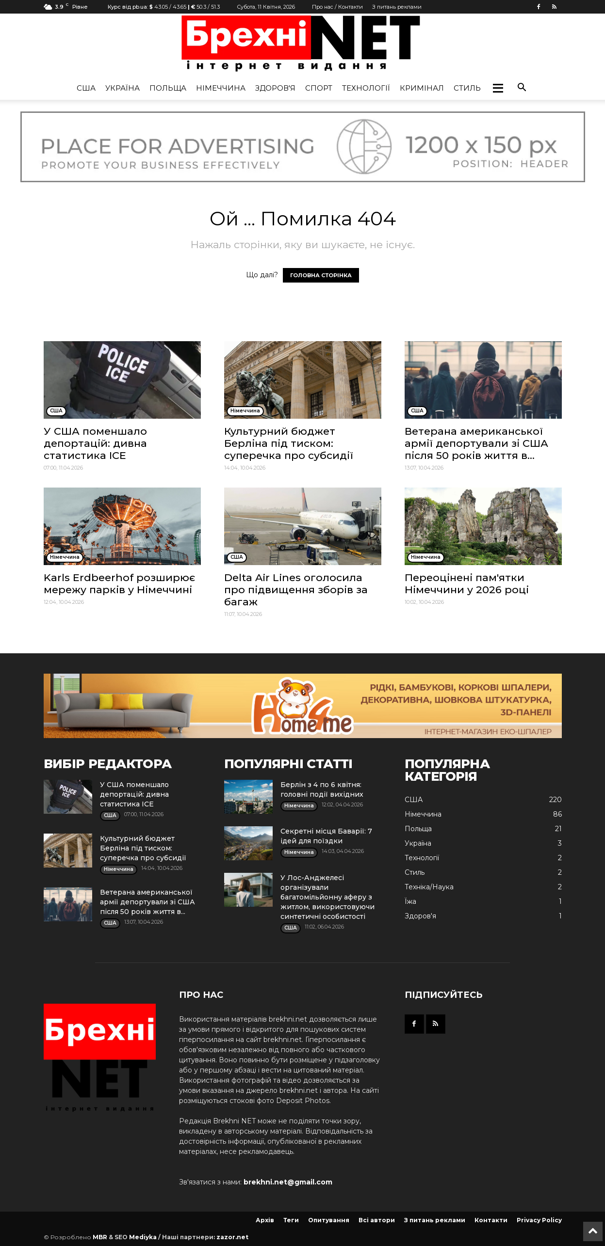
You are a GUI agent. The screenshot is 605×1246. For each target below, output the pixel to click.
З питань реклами (397, 6)
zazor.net (232, 1237)
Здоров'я (275, 88)
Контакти (490, 1220)
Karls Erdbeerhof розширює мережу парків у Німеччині (119, 583)
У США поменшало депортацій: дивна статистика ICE (95, 443)
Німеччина (220, 88)
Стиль (467, 88)
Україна (122, 88)
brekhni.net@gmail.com (288, 1182)
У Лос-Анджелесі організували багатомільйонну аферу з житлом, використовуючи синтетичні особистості (327, 897)
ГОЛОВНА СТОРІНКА (321, 275)
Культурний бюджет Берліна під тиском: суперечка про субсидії (288, 443)
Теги (291, 1220)
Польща (167, 88)
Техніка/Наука (429, 887)
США (86, 88)
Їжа (410, 901)
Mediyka (143, 1237)
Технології (366, 88)
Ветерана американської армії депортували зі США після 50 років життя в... (476, 443)
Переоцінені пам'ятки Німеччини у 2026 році (467, 583)
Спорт (318, 88)
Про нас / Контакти (337, 6)
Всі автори (377, 1220)
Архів (265, 1220)
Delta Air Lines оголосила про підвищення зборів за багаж (296, 589)
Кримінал (422, 88)
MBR (100, 1237)
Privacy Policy (539, 1220)
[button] (498, 88)
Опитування (328, 1220)
